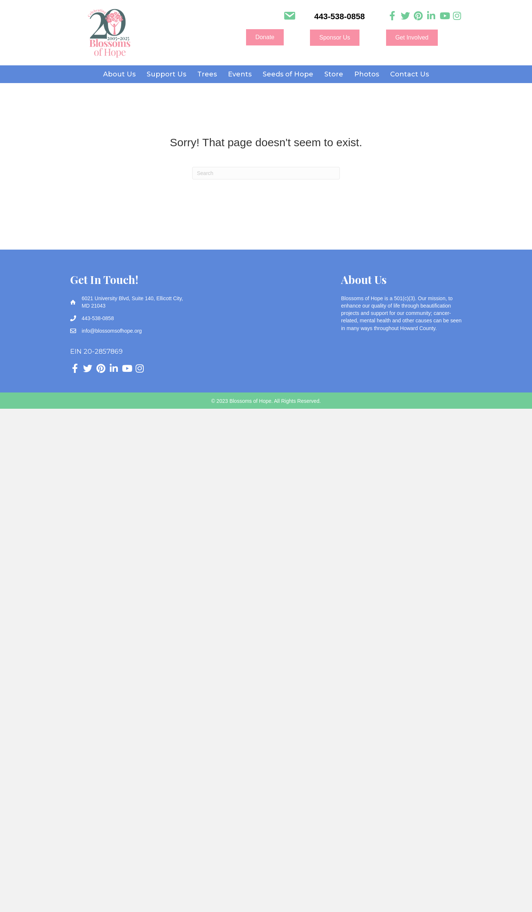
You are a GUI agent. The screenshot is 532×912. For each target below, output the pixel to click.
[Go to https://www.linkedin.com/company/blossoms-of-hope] (431, 16)
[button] (265, 37)
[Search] (266, 173)
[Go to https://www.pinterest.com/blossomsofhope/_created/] (418, 16)
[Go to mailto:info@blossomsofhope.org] (289, 16)
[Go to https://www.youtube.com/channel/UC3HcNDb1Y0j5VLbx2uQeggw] (444, 16)
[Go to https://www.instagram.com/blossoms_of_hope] (457, 16)
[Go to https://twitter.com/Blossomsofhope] (405, 16)
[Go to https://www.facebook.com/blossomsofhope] (392, 16)
